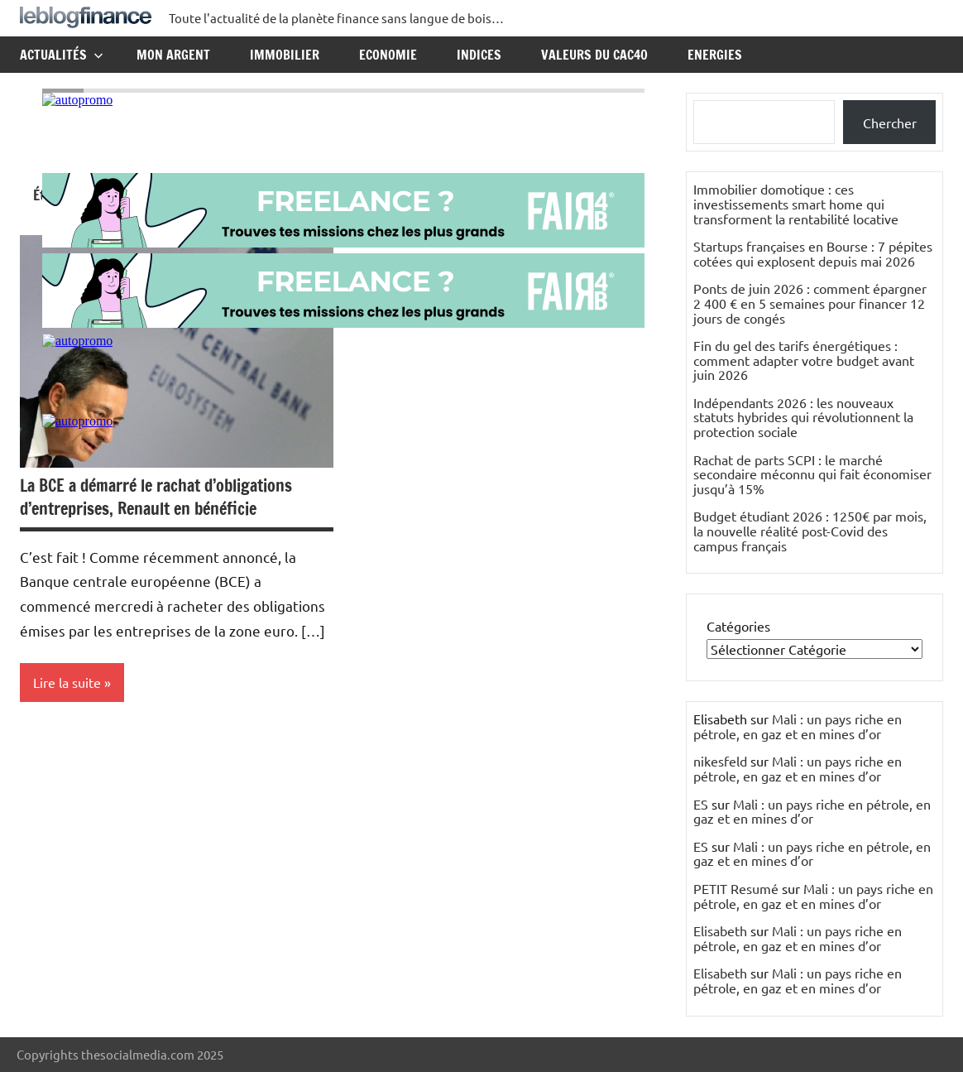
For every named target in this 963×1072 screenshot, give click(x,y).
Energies (715, 55)
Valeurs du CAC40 (594, 55)
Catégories (738, 626)
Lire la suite (67, 682)
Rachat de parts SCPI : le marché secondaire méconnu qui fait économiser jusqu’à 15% (812, 474)
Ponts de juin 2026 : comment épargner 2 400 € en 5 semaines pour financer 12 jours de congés (810, 302)
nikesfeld (720, 760)
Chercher (890, 122)
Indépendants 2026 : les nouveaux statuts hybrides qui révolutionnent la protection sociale (803, 417)
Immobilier (284, 55)
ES (700, 804)
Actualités (61, 55)
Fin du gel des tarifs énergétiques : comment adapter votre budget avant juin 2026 (803, 359)
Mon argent (173, 55)
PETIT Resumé (736, 888)
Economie (388, 55)
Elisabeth (720, 930)
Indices (479, 55)
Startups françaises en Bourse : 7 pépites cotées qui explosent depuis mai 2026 (812, 253)
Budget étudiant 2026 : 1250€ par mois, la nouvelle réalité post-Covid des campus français (810, 530)
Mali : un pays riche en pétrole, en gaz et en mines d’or (797, 726)
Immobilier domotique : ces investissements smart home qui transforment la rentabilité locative (795, 203)
